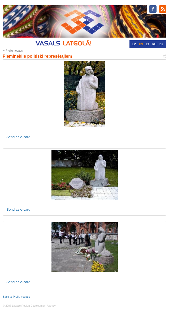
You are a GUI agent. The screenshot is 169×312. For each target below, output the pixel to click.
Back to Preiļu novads (16, 296)
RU (154, 44)
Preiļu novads (14, 50)
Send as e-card (18, 137)
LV (134, 44)
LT (147, 44)
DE (161, 44)
